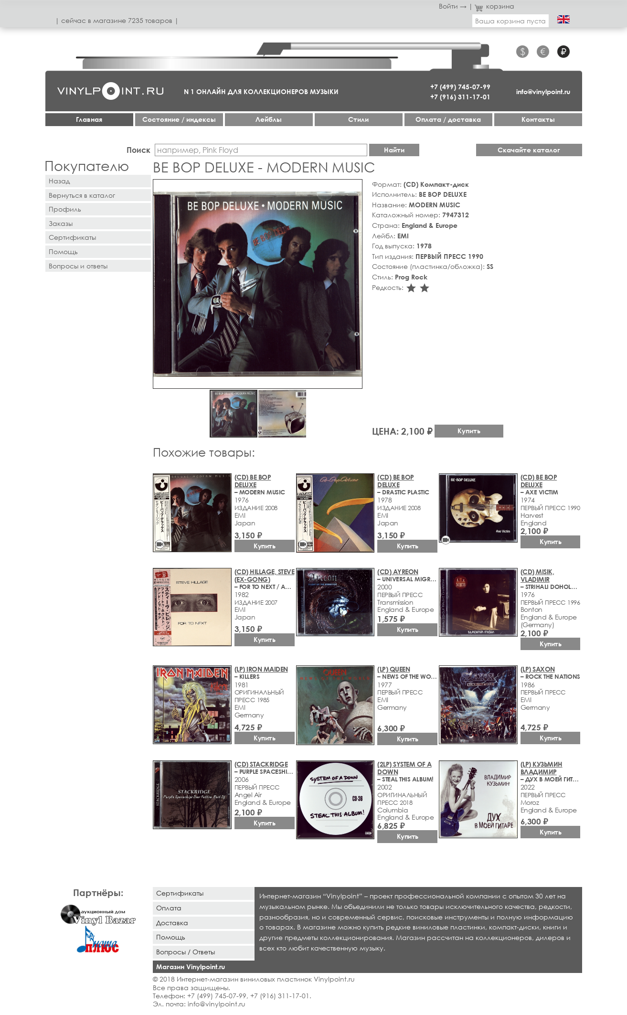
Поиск (138, 149)
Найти (394, 150)
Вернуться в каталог (82, 195)
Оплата (168, 908)
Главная (89, 119)
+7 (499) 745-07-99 (460, 87)
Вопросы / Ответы (185, 952)
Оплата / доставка (448, 119)
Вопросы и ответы (78, 266)
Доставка (172, 923)
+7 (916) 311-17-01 (460, 97)
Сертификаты (72, 237)
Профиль (65, 209)
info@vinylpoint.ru (543, 91)
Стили (358, 119)
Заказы (61, 223)
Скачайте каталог (529, 150)
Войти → (453, 6)
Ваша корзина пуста (510, 21)
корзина (494, 6)
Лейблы (268, 119)
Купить (468, 431)
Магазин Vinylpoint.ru (190, 966)
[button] (353, 188)
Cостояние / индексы (179, 119)
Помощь (63, 251)
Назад (59, 181)
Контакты (538, 119)
